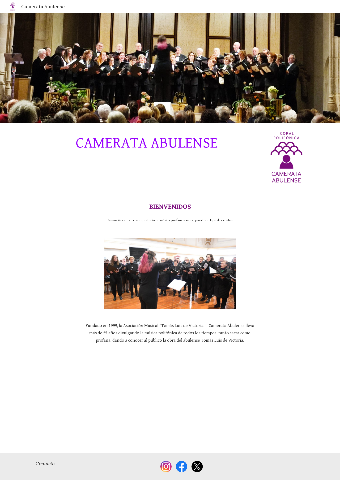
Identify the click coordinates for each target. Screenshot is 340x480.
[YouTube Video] (170, 402)
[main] (147, 143)
